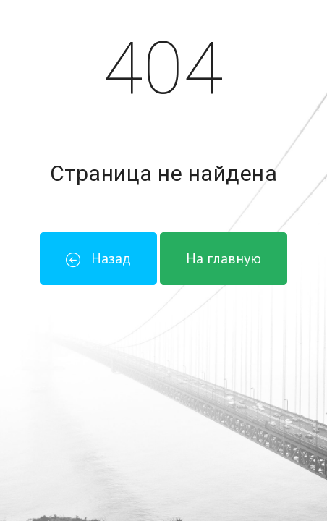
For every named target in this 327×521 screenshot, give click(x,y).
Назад (98, 258)
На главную (223, 258)
